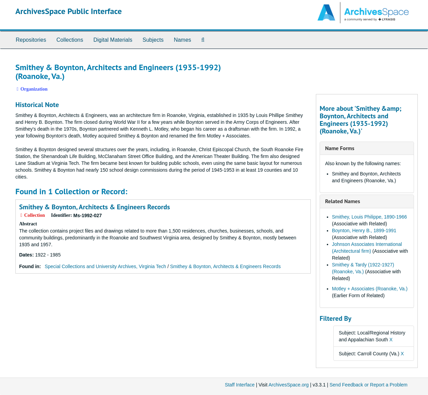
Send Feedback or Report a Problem (368, 384)
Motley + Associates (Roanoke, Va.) (369, 288)
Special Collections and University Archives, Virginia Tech (105, 266)
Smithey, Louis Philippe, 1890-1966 (369, 217)
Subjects (153, 40)
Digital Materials (112, 40)
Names (182, 40)
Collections (69, 40)
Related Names (342, 201)
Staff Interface (240, 384)
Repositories (31, 40)
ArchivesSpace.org (288, 384)
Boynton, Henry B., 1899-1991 (364, 230)
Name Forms (339, 148)
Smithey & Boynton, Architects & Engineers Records (94, 206)
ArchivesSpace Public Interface (68, 11)
